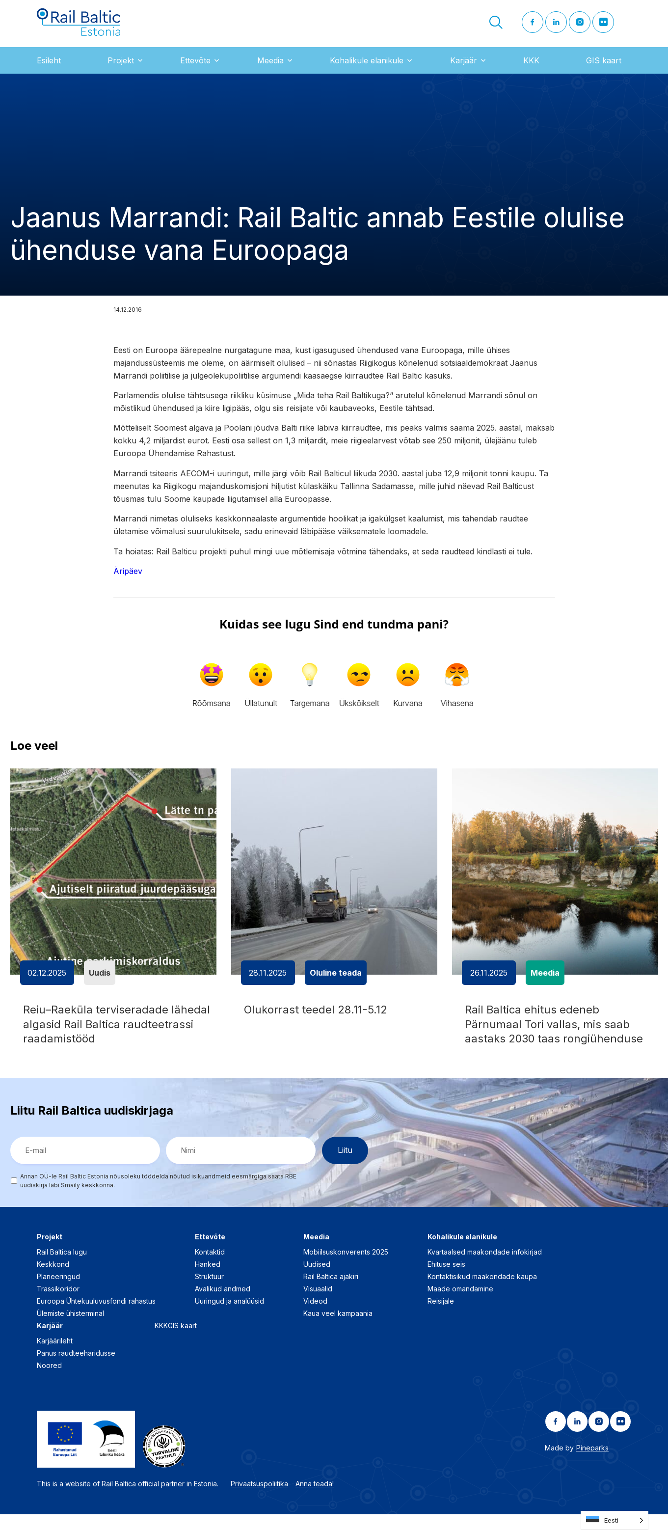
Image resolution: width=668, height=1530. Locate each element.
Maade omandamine (460, 1304)
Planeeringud (58, 1291)
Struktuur (209, 1291)
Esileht (49, 68)
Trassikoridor (58, 1304)
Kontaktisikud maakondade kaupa (482, 1291)
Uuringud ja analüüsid (229, 1316)
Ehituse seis (446, 1279)
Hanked (207, 1279)
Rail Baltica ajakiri (330, 1291)
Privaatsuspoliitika (259, 1499)
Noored (49, 1380)
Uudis (99, 980)
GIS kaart (603, 68)
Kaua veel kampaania (338, 1328)
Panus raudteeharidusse (76, 1368)
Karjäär (463, 68)
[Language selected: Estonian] (614, 1520)
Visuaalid (317, 1304)
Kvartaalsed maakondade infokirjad (485, 1267)
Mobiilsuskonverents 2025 (345, 1267)
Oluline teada (336, 980)
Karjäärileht (55, 1356)
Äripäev (127, 579)
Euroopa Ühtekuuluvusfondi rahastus (96, 1316)
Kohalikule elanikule (366, 68)
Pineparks (592, 1463)
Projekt (120, 68)
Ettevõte (195, 68)
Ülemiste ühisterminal (70, 1328)
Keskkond (53, 1279)
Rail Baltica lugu (62, 1267)
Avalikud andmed (222, 1304)
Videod (315, 1316)
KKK (531, 68)
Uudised (316, 1279)
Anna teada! (314, 1499)
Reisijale (441, 1316)
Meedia (270, 68)
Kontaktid (210, 1267)
